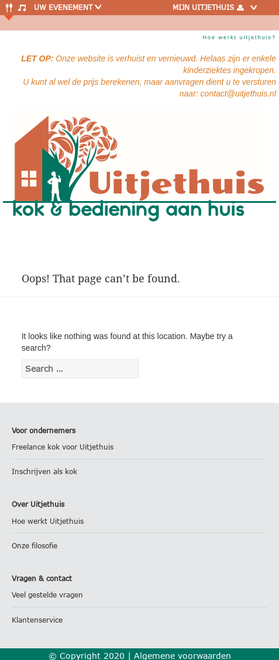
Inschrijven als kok (44, 471)
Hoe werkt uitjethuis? (239, 37)
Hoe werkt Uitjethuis (48, 521)
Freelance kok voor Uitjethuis (62, 447)
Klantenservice (37, 620)
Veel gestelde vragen (47, 594)
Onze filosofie (34, 545)
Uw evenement (68, 7)
